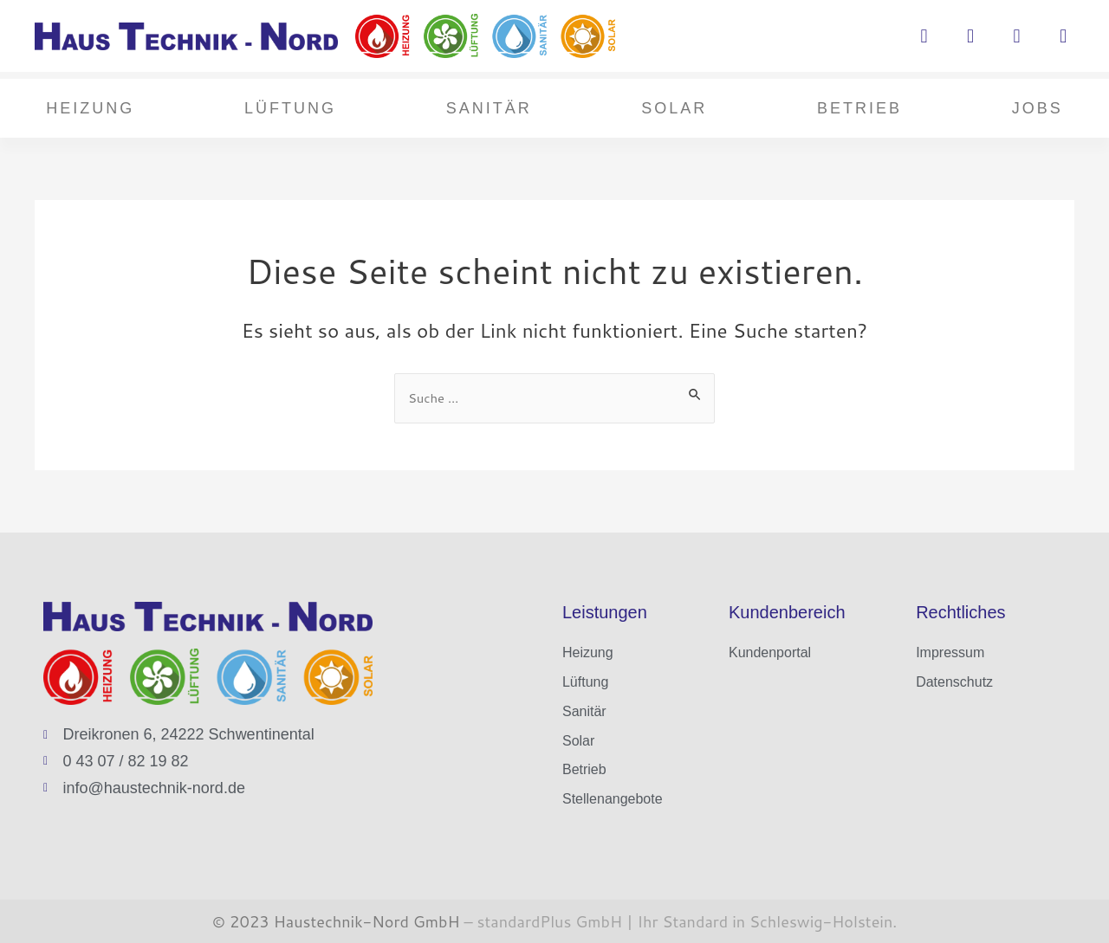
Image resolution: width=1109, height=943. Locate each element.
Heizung (90, 108)
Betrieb (859, 108)
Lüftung (290, 108)
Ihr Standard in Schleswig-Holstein (763, 921)
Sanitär (489, 108)
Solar (674, 108)
